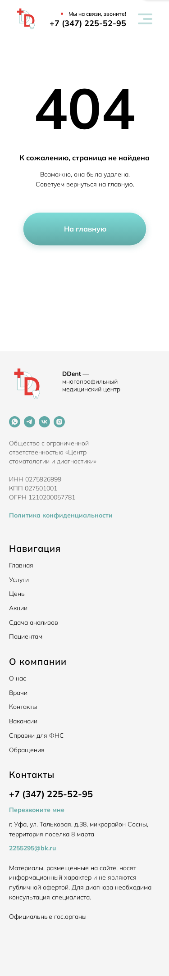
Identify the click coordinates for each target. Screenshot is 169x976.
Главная (21, 565)
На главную (85, 228)
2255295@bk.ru (32, 848)
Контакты (23, 707)
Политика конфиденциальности (61, 515)
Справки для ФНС (36, 735)
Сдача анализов (33, 622)
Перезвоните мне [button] (36, 810)
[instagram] (59, 421)
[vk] (44, 421)
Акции (18, 608)
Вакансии (23, 721)
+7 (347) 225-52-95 (88, 23)
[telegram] (29, 421)
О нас (17, 678)
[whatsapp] (14, 421)
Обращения (27, 750)
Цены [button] (17, 594)
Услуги (19, 580)
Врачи (18, 693)
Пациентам (25, 636)
